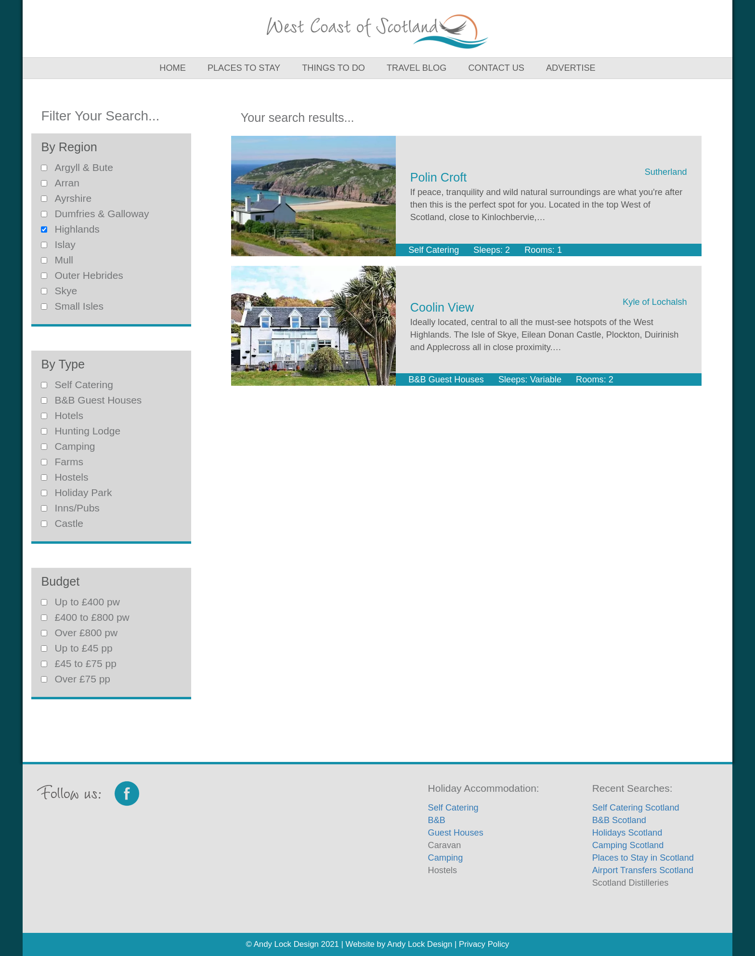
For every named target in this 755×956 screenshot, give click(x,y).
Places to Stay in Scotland (643, 858)
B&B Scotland (619, 820)
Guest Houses (455, 833)
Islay (58, 244)
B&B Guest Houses (91, 400)
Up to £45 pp (76, 648)
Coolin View (442, 307)
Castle (62, 523)
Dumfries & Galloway (95, 213)
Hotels (62, 415)
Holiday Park (76, 492)
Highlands (70, 229)
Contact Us (496, 68)
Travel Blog (416, 68)
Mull (57, 259)
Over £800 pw (79, 632)
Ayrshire (66, 198)
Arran (60, 182)
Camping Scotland (628, 845)
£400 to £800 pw (85, 617)
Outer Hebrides (82, 275)
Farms (62, 461)
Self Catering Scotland (635, 807)
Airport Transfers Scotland (642, 870)
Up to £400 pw (80, 601)
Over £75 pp (75, 678)
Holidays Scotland (627, 833)
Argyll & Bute (77, 167)
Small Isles (72, 306)
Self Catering (77, 384)
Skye (59, 290)
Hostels (64, 477)
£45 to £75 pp (78, 663)
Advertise (571, 68)
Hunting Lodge (80, 430)
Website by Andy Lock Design (399, 944)
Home (172, 68)
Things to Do (333, 68)
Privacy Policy (484, 944)
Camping (68, 446)
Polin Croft (438, 177)
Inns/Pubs (70, 507)
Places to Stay (244, 68)
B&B (436, 820)
